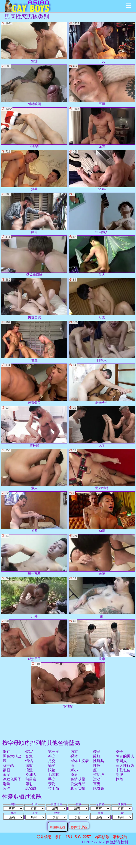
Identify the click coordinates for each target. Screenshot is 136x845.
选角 (6, 784)
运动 (96, 779)
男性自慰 (34, 298)
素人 (34, 469)
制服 (119, 775)
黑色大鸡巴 (12, 756)
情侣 (29, 761)
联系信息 (44, 837)
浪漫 (29, 770)
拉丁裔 (53, 788)
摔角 (119, 779)
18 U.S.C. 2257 (78, 837)
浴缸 (6, 752)
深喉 (29, 765)
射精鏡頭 (34, 85)
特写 (29, 752)
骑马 (96, 752)
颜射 (29, 784)
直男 (96, 784)
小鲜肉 (34, 127)
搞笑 (51, 765)
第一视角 (34, 554)
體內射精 (102, 469)
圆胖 (6, 788)
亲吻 (51, 784)
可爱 (102, 298)
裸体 (74, 756)
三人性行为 (125, 765)
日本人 (102, 341)
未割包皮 (123, 770)
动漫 (102, 511)
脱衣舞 (98, 788)
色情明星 (77, 779)
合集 (29, 756)
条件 (58, 837)
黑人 (102, 255)
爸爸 (34, 511)
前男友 (30, 779)
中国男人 (102, 213)
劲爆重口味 (34, 255)
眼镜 (51, 770)
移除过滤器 (79, 827)
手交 (51, 779)
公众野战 (77, 784)
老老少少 (102, 384)
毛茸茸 (53, 775)
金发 (6, 775)
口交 (102, 42)
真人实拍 (77, 788)
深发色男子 (12, 779)
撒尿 (74, 775)
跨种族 (34, 426)
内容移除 (101, 837)
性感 (96, 765)
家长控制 (120, 837)
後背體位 (34, 384)
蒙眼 (6, 770)
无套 (102, 127)
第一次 (53, 752)
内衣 (74, 752)
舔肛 (96, 756)
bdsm (102, 170)
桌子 (119, 752)
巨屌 (102, 85)
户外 (34, 597)
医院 (102, 554)
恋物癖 (30, 788)
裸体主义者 (79, 761)
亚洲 (34, 42)
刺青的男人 (125, 756)
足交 (51, 761)
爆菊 (34, 170)
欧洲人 (30, 775)
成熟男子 (34, 639)
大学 (102, 426)
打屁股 (98, 775)
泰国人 (121, 761)
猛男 (34, 213)
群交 (34, 341)
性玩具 (98, 761)
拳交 (51, 756)
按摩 (102, 639)
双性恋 (8, 765)
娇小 (74, 770)
